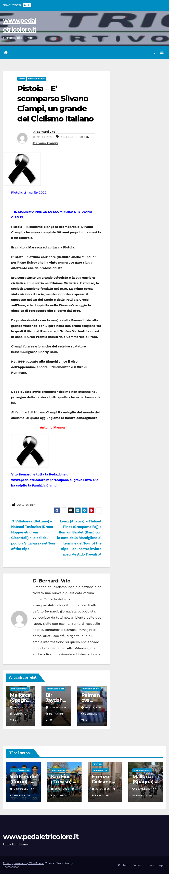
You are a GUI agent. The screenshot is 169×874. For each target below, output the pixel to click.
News (22, 79)
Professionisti (36, 79)
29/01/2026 (143, 789)
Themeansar (11, 866)
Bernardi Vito (46, 132)
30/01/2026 (21, 789)
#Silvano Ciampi (45, 143)
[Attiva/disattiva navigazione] (162, 52)
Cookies (137, 865)
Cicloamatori (100, 770)
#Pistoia (81, 137)
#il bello (67, 137)
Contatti (123, 865)
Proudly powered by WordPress (23, 863)
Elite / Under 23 (20, 770)
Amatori (97, 764)
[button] (153, 52)
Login (161, 865)
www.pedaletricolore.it (41, 836)
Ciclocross (58, 770)
